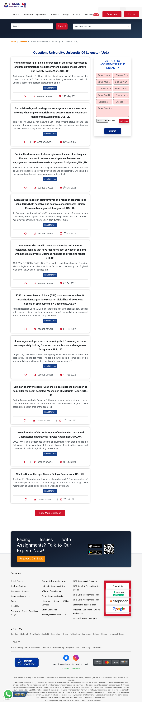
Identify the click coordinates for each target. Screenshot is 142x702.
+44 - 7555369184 (71, 668)
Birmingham (55, 634)
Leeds (121, 634)
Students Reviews (18, 586)
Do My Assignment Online (53, 596)
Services (28, 14)
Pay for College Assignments (54, 581)
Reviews (92, 14)
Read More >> (50, 88)
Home (16, 14)
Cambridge (86, 634)
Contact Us (97, 647)
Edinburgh (24, 634)
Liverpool (114, 634)
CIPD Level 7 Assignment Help (86, 600)
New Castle (35, 634)
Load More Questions (50, 513)
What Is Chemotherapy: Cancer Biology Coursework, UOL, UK (50, 474)
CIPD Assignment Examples (85, 581)
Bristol (65, 634)
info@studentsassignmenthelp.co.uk (71, 664)
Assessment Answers (20, 591)
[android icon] (95, 552)
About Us (15, 606)
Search (62, 26)
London (14, 634)
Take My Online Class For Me (54, 615)
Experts (76, 14)
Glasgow (105, 634)
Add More (124, 121)
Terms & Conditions (33, 647)
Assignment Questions (20, 596)
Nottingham (75, 634)
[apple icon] (95, 546)
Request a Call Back (31, 558)
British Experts (17, 581)
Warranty (86, 647)
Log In (131, 14)
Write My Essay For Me (51, 591)
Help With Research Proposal (85, 618)
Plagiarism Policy (73, 647)
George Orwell (42, 96)
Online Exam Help (49, 610)
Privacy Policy (17, 647)
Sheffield (45, 634)
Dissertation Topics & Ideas (84, 605)
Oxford (96, 634)
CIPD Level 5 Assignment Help (86, 595)
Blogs (66, 14)
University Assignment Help (53, 586)
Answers (54, 14)
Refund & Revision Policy (53, 647)
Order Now (112, 14)
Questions (41, 14)
